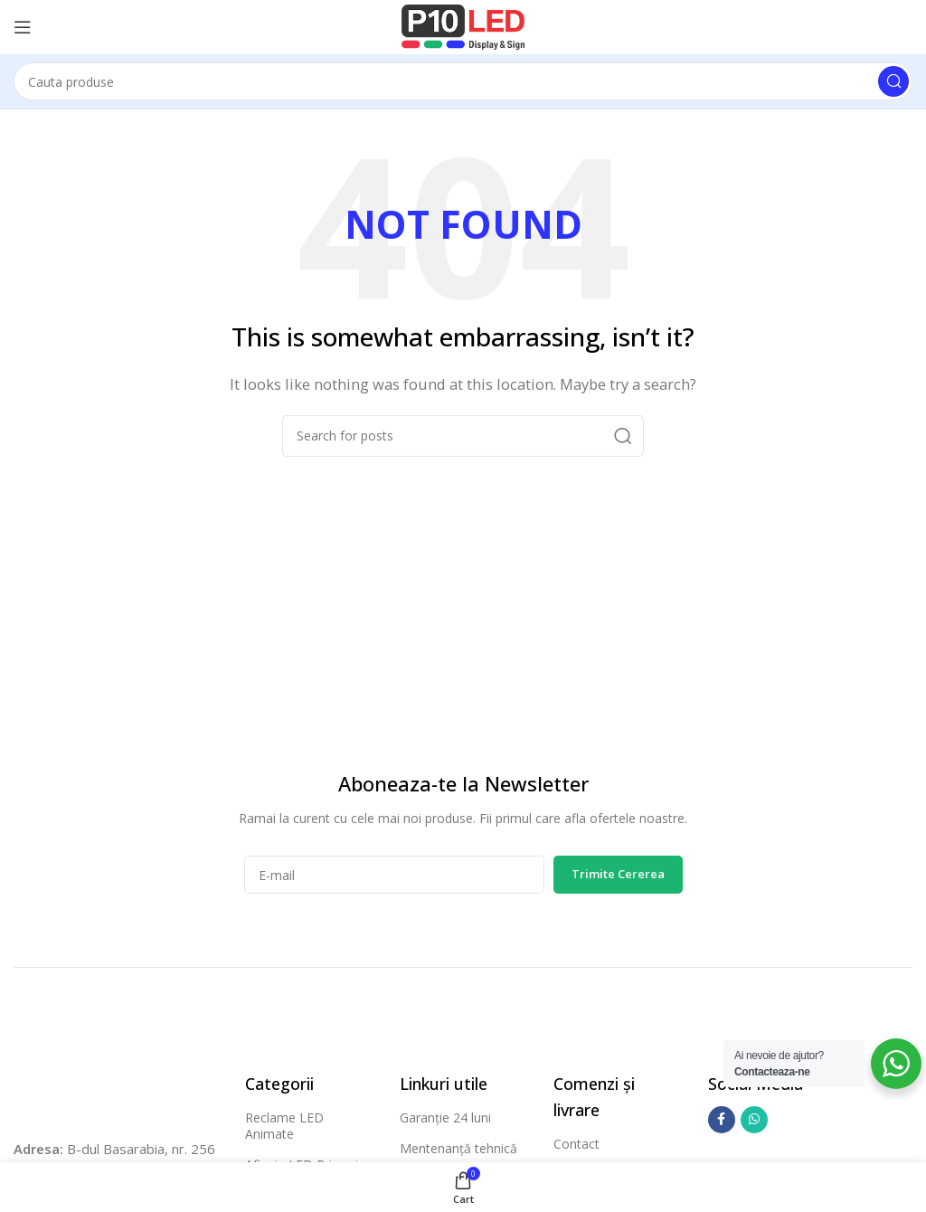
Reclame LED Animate (284, 1125)
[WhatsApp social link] (754, 1119)
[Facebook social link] (721, 1119)
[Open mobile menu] (23, 27)
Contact (576, 1143)
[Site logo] (463, 25)
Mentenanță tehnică (458, 1148)
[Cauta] (463, 81)
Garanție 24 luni (445, 1117)
